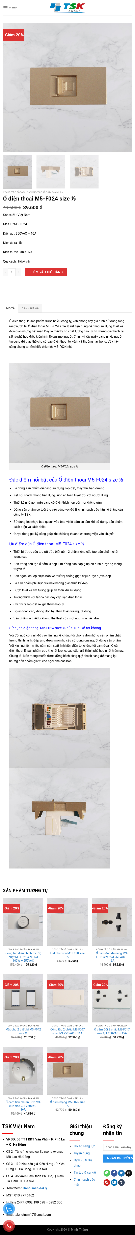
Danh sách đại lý (35, 1188)
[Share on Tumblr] (121, 1182)
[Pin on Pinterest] (107, 1182)
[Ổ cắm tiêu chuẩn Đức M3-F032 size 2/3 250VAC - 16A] (23, 1071)
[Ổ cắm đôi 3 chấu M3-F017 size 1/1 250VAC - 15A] (112, 998)
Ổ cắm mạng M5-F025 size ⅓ (67, 1104)
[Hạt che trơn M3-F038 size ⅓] (67, 922)
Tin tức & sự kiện (85, 1172)
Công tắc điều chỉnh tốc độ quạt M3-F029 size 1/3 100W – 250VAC (23, 957)
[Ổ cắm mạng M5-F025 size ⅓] (67, 1071)
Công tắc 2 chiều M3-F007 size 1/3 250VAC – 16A (67, 1031)
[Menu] (10, 7)
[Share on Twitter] (121, 1173)
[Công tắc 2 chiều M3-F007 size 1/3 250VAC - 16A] (67, 998)
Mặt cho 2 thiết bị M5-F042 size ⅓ (23, 1031)
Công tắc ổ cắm (14, 192)
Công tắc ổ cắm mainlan (46, 192)
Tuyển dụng (82, 1153)
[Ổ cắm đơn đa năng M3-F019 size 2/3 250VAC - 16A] (112, 922)
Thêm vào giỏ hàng (46, 272)
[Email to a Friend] (128, 1173)
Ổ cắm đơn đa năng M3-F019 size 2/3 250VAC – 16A (112, 957)
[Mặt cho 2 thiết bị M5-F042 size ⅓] (23, 998)
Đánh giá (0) (30, 308)
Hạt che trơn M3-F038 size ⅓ (67, 955)
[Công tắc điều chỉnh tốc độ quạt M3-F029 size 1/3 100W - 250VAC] (23, 922)
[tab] (10, 308)
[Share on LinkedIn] (114, 1182)
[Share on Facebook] (114, 1173)
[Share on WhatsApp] (107, 1173)
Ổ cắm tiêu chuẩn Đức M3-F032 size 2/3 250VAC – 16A (23, 1106)
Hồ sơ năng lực (84, 1146)
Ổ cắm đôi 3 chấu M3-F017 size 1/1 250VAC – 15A (112, 1031)
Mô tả (10, 308)
